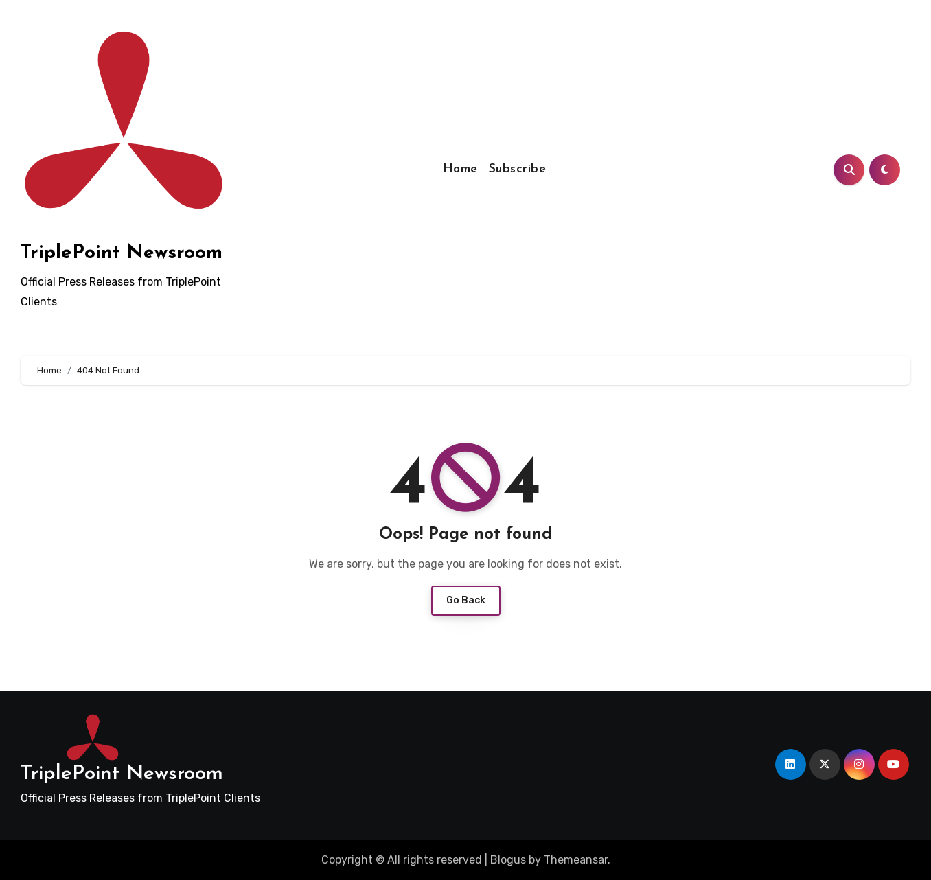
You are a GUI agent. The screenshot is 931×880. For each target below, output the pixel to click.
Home (460, 169)
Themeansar (576, 859)
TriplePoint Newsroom (121, 253)
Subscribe (518, 169)
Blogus (508, 859)
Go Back (465, 600)
